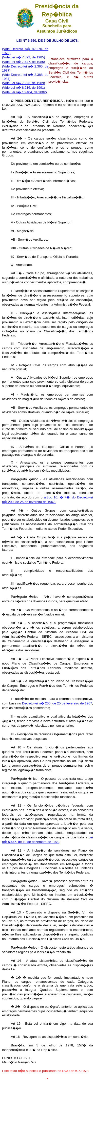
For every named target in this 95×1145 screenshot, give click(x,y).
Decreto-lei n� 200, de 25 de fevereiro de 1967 (57, 703)
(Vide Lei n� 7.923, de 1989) (23, 83)
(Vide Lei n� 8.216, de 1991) (23, 87)
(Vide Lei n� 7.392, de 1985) (23, 57)
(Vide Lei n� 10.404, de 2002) (24, 92)
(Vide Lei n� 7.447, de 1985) (23, 62)
